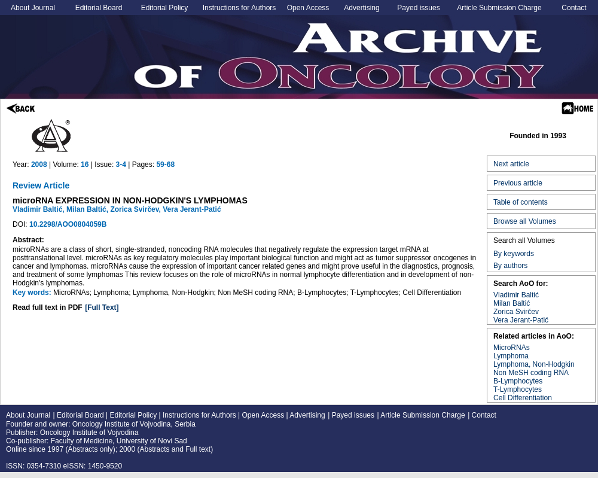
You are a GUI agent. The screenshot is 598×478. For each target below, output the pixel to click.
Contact (574, 8)
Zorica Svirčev (516, 311)
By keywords (513, 253)
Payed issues (418, 8)
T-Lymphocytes (517, 389)
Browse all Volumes (524, 221)
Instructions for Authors (239, 8)
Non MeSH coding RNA (531, 373)
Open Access (308, 8)
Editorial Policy (164, 8)
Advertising (361, 8)
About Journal (33, 8)
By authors (510, 265)
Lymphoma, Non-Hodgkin (534, 364)
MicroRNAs (511, 347)
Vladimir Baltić (516, 295)
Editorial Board (99, 8)
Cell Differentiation (522, 398)
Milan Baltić (511, 303)
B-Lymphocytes (517, 381)
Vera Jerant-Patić (520, 320)
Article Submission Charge (499, 8)
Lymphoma (511, 356)
